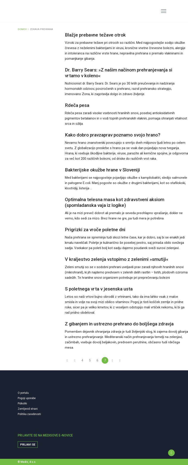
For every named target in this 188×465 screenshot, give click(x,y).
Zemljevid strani (28, 408)
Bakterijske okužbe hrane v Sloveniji (102, 170)
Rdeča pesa (77, 105)
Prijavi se (27, 444)
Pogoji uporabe (27, 398)
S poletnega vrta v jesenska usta (99, 289)
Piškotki (22, 403)
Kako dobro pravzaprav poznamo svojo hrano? (112, 135)
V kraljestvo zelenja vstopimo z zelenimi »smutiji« (116, 259)
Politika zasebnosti (29, 414)
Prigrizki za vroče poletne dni (95, 229)
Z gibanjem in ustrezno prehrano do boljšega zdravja (119, 324)
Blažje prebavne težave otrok (95, 35)
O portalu (23, 392)
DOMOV (22, 29)
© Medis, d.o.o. (27, 461)
